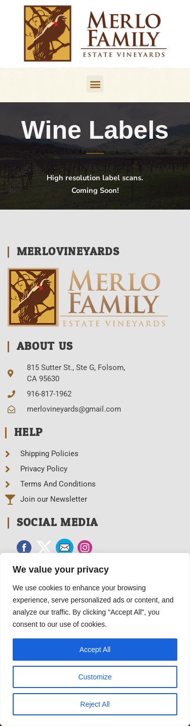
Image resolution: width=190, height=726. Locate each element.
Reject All (94, 704)
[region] (95, 639)
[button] (95, 83)
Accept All (95, 650)
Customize (94, 677)
